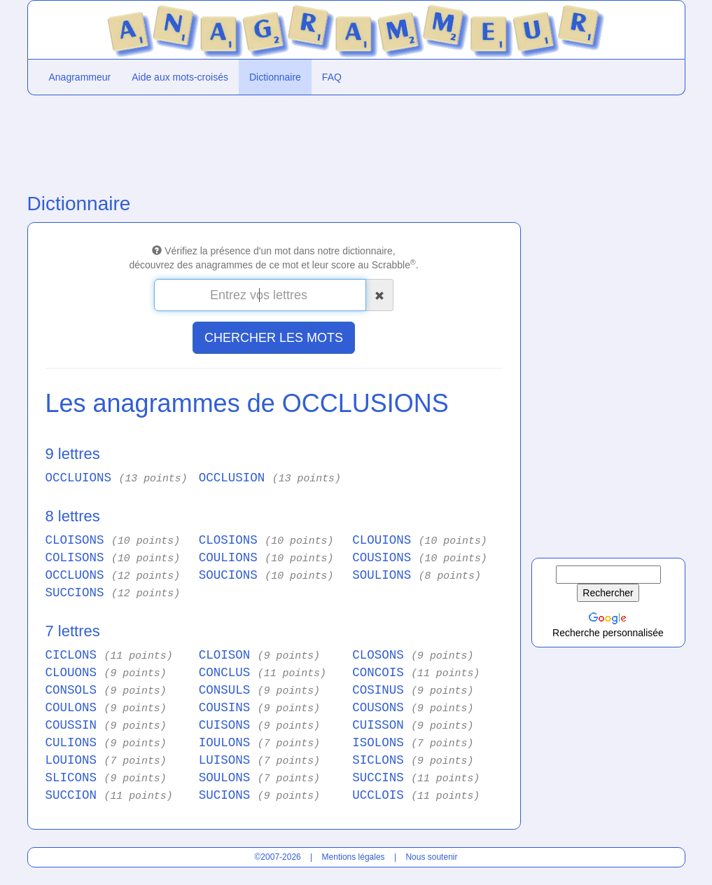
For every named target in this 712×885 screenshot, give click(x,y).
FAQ (332, 77)
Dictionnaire (275, 77)
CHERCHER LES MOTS (273, 338)
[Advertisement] (272, 140)
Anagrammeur (80, 77)
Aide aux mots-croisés (180, 77)
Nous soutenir (431, 857)
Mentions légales (353, 857)
